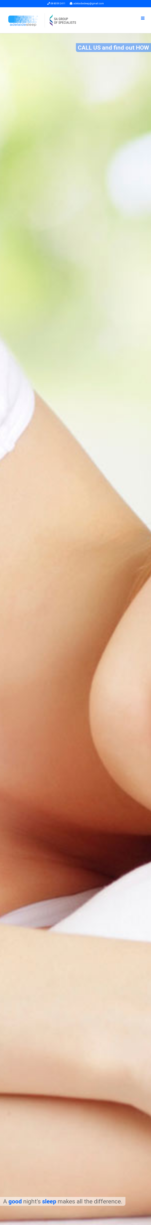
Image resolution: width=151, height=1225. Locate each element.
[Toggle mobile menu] (143, 18)
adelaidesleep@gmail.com (87, 3)
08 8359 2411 (56, 3)
